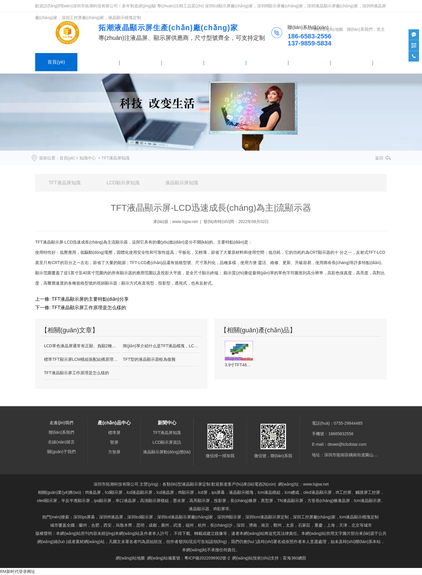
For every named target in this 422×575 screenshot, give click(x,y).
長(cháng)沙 (221, 525)
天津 (343, 525)
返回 (379, 158)
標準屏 (114, 432)
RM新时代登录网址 (17, 571)
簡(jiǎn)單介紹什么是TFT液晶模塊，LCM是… (161, 345)
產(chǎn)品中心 (98, 61)
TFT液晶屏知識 (64, 182)
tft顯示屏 (229, 517)
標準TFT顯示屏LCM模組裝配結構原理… (81, 359)
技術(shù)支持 (351, 61)
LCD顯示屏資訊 (166, 442)
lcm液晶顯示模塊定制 (359, 517)
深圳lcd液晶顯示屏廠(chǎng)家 (185, 517)
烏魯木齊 (124, 525)
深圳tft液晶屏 (111, 517)
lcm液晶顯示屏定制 (267, 517)
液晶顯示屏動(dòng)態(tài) (167, 452)
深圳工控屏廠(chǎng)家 (314, 517)
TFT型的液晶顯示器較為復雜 (149, 359)
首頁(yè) (56, 61)
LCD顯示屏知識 (123, 182)
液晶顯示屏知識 (181, 182)
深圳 (240, 525)
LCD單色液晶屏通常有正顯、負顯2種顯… (82, 345)
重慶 (318, 525)
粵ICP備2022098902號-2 (207, 558)
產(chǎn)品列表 (183, 61)
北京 (355, 525)
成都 (153, 525)
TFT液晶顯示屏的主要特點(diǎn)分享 (89, 299)
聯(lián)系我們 (225, 61)
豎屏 (114, 442)
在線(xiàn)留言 (309, 61)
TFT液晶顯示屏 (49, 242)
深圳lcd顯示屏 (140, 517)
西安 (107, 525)
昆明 (140, 525)
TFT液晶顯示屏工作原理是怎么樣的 (88, 307)
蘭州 (83, 525)
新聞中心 (140, 61)
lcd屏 (202, 492)
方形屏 (114, 452)
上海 (331, 525)
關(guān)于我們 (267, 61)
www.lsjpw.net (185, 221)
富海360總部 (294, 558)
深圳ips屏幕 (84, 517)
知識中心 (87, 158)
